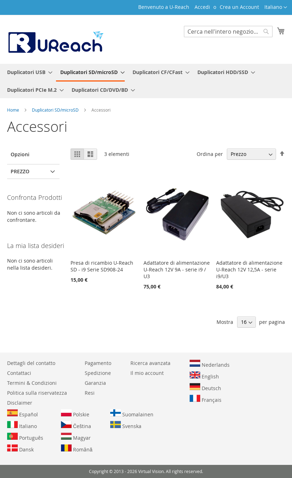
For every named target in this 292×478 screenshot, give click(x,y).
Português (25, 437)
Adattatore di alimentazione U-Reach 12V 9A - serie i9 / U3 (177, 269)
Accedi (202, 7)
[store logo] (55, 39)
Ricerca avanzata (150, 363)
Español (22, 413)
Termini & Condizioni (32, 382)
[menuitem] (27, 72)
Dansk (20, 448)
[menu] (146, 81)
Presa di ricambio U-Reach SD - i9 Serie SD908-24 (102, 266)
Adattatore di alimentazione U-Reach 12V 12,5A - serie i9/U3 (249, 269)
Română (76, 448)
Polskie (75, 413)
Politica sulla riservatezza (37, 392)
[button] (275, 7)
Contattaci (19, 373)
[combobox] (228, 31)
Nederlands (210, 364)
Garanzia (95, 382)
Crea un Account (239, 7)
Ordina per (210, 154)
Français (205, 399)
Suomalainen (131, 413)
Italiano (22, 425)
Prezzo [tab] (20, 171)
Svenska (125, 425)
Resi (90, 392)
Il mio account (147, 373)
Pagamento (98, 363)
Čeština (76, 425)
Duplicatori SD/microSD (56, 110)
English (204, 375)
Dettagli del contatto (31, 363)
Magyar (76, 437)
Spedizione (98, 373)
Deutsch (205, 387)
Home (13, 110)
